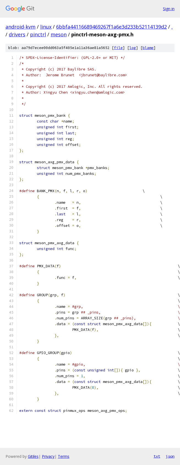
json (170, 456)
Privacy (48, 456)
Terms (63, 456)
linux (45, 26)
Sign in (168, 8)
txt (157, 456)
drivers (17, 34)
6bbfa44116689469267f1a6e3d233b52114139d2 (111, 26)
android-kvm (21, 26)
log (132, 47)
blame (148, 47)
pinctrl (38, 34)
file (118, 47)
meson (59, 34)
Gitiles (33, 456)
